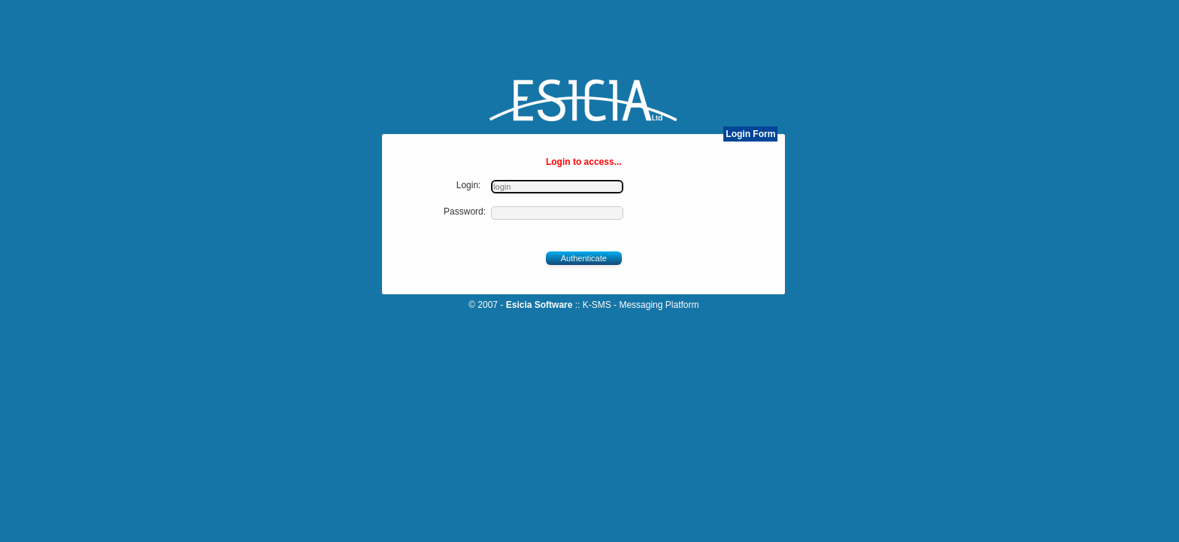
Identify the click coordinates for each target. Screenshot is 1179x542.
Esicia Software (544, 305)
